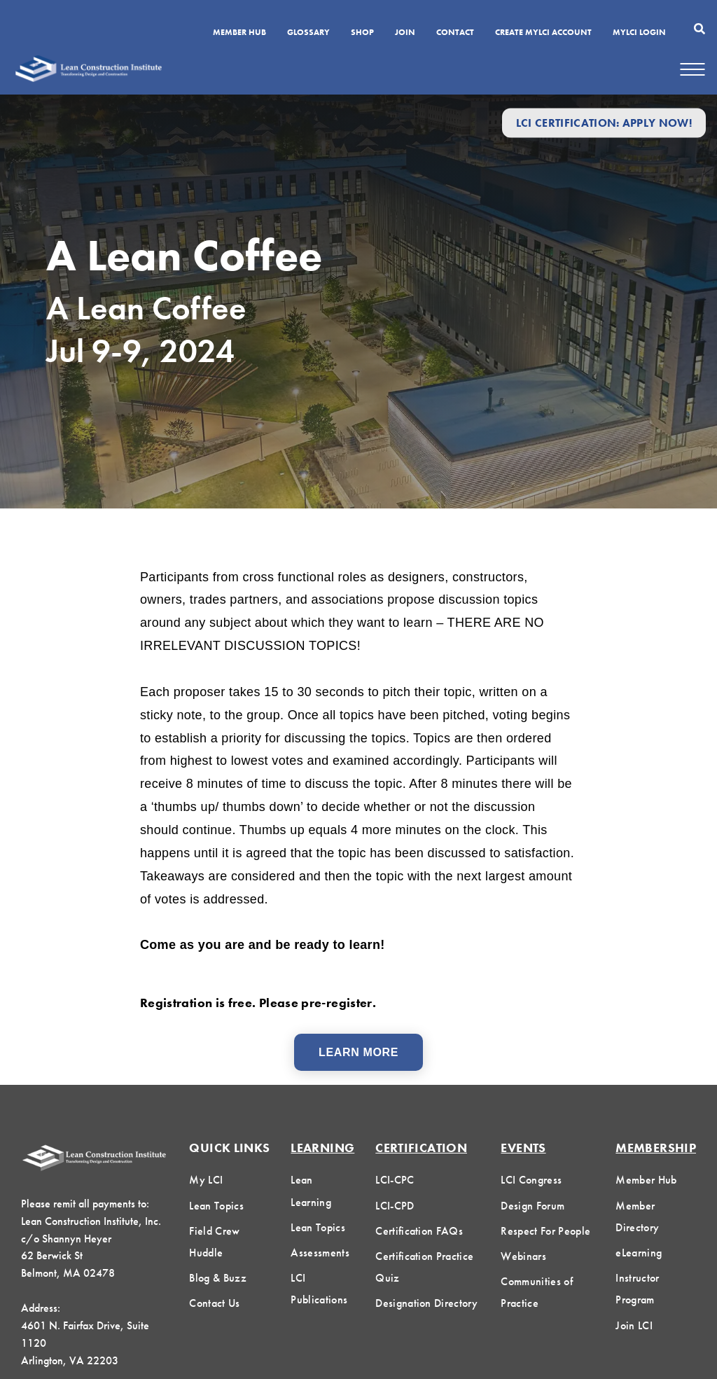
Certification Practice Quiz (424, 1267)
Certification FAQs (419, 1231)
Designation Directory (426, 1303)
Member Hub (239, 33)
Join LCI (634, 1325)
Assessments (320, 1252)
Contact (455, 33)
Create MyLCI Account (543, 33)
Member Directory (637, 1216)
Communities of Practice (536, 1292)
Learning (322, 1147)
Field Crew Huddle (214, 1242)
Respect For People (545, 1231)
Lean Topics (216, 1205)
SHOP (362, 33)
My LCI (206, 1179)
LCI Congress (531, 1179)
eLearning (638, 1252)
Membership (655, 1147)
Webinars (523, 1256)
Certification (421, 1147)
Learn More (358, 1052)
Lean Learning (311, 1190)
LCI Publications (319, 1288)
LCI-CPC (394, 1179)
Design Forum (532, 1205)
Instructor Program (637, 1288)
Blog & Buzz (217, 1277)
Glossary (308, 33)
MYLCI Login (639, 33)
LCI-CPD (394, 1205)
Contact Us (214, 1303)
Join (405, 33)
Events (523, 1147)
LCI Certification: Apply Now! (604, 123)
